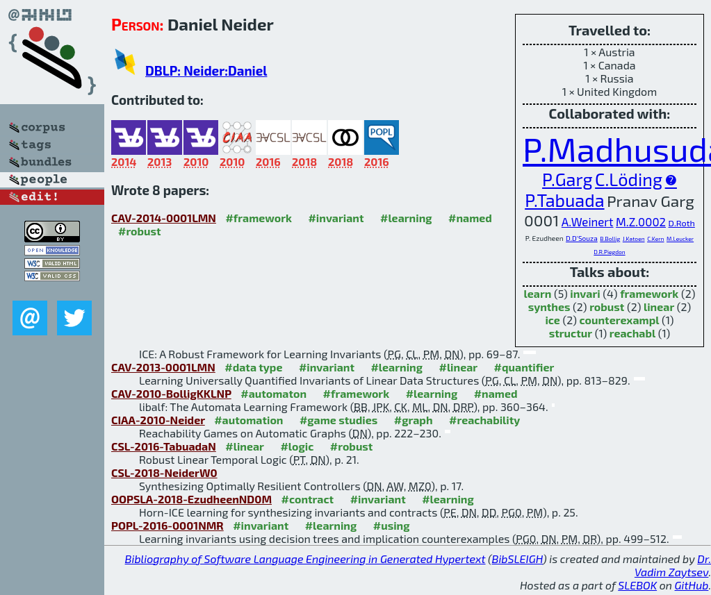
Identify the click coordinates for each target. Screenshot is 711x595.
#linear (458, 367)
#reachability (484, 419)
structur (570, 333)
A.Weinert (588, 221)
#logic (296, 446)
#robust (139, 230)
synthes (549, 306)
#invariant (335, 217)
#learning (406, 217)
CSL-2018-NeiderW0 (164, 472)
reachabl (632, 333)
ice (552, 319)
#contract (307, 498)
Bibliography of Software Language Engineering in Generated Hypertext (305, 558)
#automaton (273, 393)
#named (470, 217)
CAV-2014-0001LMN (163, 217)
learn (538, 293)
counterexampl (620, 319)
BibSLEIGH (517, 558)
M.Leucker (680, 238)
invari (585, 293)
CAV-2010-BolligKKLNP (171, 393)
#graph (413, 419)
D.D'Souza (582, 238)
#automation (248, 419)
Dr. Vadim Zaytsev (673, 565)
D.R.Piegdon (609, 252)
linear (659, 306)
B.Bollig (610, 238)
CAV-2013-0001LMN (163, 367)
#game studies (338, 419)
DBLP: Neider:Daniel (206, 70)
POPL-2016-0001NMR (167, 525)
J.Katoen (634, 238)
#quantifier (524, 367)
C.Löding (628, 179)
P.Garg (567, 179)
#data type (253, 367)
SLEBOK (637, 585)
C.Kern (655, 238)
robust (606, 306)
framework (649, 293)
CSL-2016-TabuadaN (163, 446)
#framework (258, 217)
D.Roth (682, 222)
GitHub (692, 585)
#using (391, 525)
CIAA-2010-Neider (158, 419)
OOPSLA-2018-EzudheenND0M (191, 498)
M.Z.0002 (641, 221)
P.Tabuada (564, 200)
